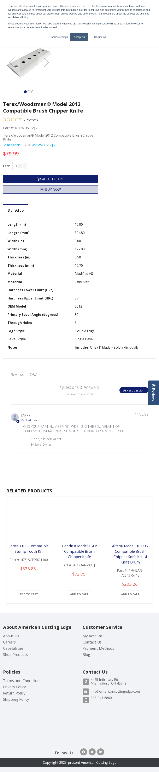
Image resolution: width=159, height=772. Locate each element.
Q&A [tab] (33, 373)
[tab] (15, 210)
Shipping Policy (16, 699)
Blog (86, 654)
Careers (9, 642)
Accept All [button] (79, 37)
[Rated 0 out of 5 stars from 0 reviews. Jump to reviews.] (20, 119)
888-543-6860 (101, 698)
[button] (11, 62)
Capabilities (13, 648)
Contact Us (92, 642)
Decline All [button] (100, 37)
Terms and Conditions (22, 680)
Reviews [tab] (17, 373)
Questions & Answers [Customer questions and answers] (79, 386)
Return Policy (14, 693)
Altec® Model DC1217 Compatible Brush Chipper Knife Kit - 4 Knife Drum (130, 554)
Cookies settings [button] (59, 37)
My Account (93, 635)
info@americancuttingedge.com (115, 691)
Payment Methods (98, 648)
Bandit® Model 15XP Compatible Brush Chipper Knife (79, 551)
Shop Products (15, 654)
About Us (11, 635)
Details (15, 210)
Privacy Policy (14, 686)
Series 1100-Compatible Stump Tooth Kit (29, 549)
